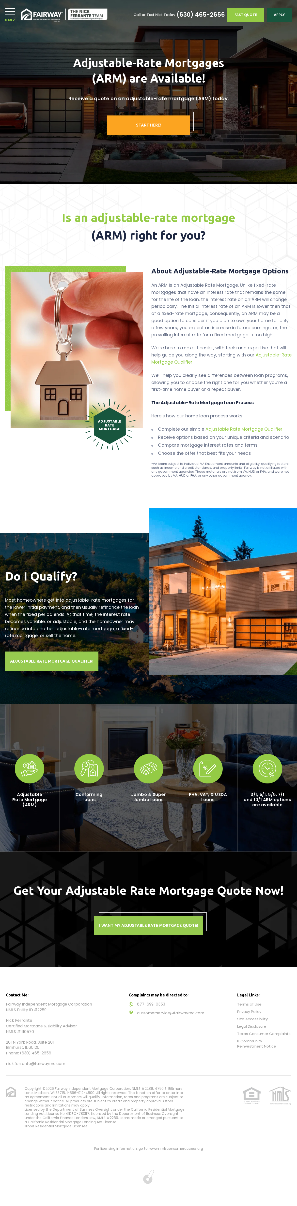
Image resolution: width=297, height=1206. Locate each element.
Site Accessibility (252, 1019)
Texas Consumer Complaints (264, 1033)
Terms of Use (249, 1004)
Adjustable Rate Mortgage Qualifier (243, 429)
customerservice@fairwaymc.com (170, 1013)
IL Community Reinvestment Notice (256, 1043)
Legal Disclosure (251, 1026)
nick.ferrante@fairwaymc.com (35, 1063)
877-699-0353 (151, 1004)
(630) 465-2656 (200, 15)
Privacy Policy (249, 1011)
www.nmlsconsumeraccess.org (176, 1148)
